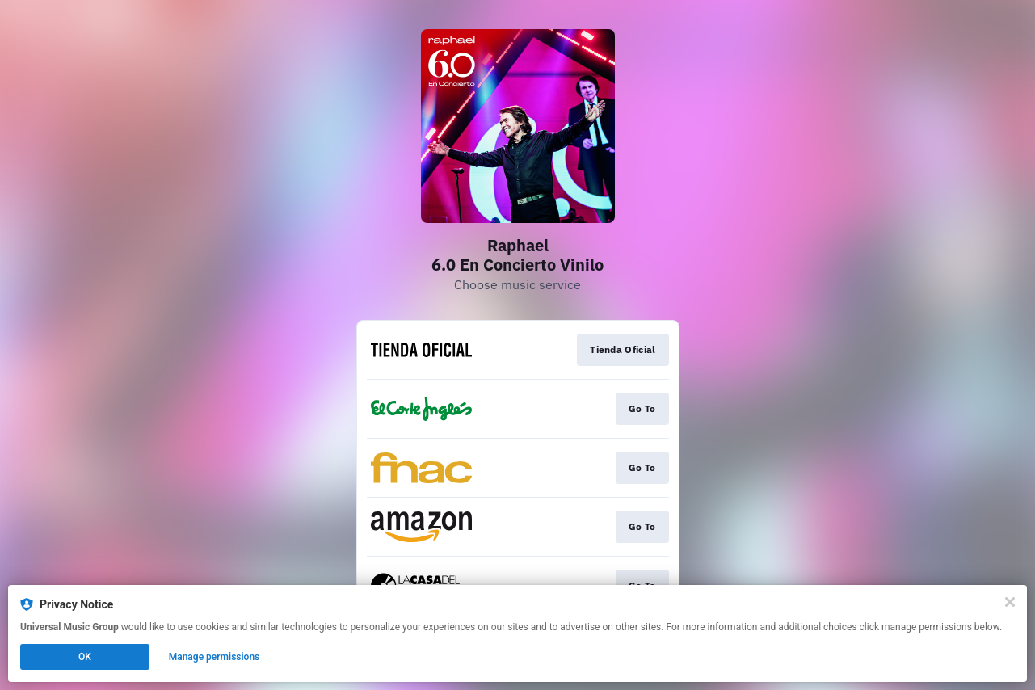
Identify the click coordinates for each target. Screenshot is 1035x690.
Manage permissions (214, 657)
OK (84, 657)
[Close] (1010, 602)
